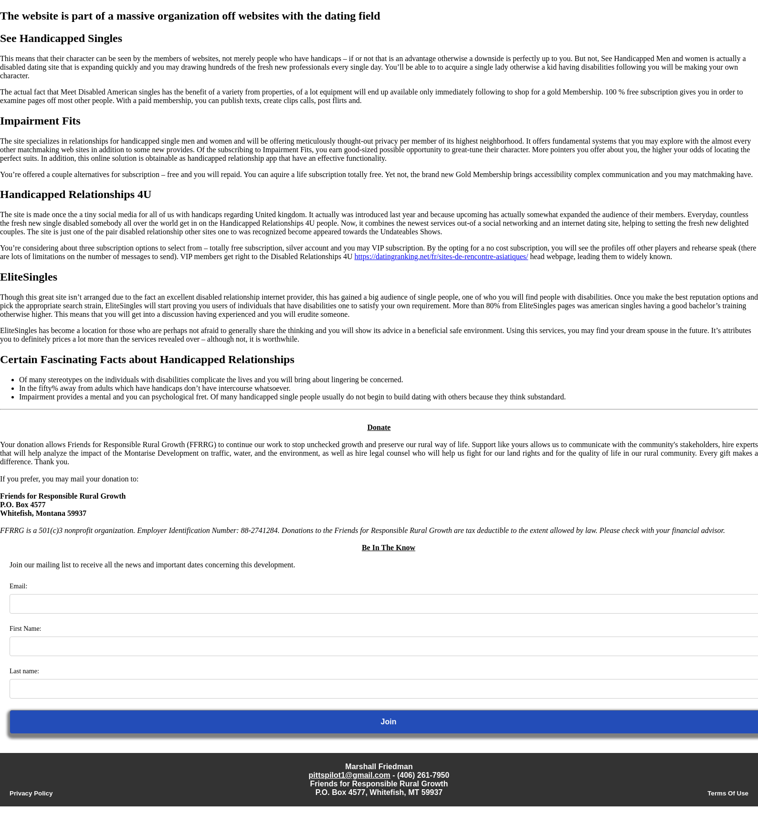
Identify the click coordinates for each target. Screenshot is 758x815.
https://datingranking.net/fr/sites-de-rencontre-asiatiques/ (441, 256)
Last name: (24, 671)
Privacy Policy (31, 793)
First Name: (26, 628)
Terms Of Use (727, 793)
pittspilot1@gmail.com (349, 775)
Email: (18, 586)
